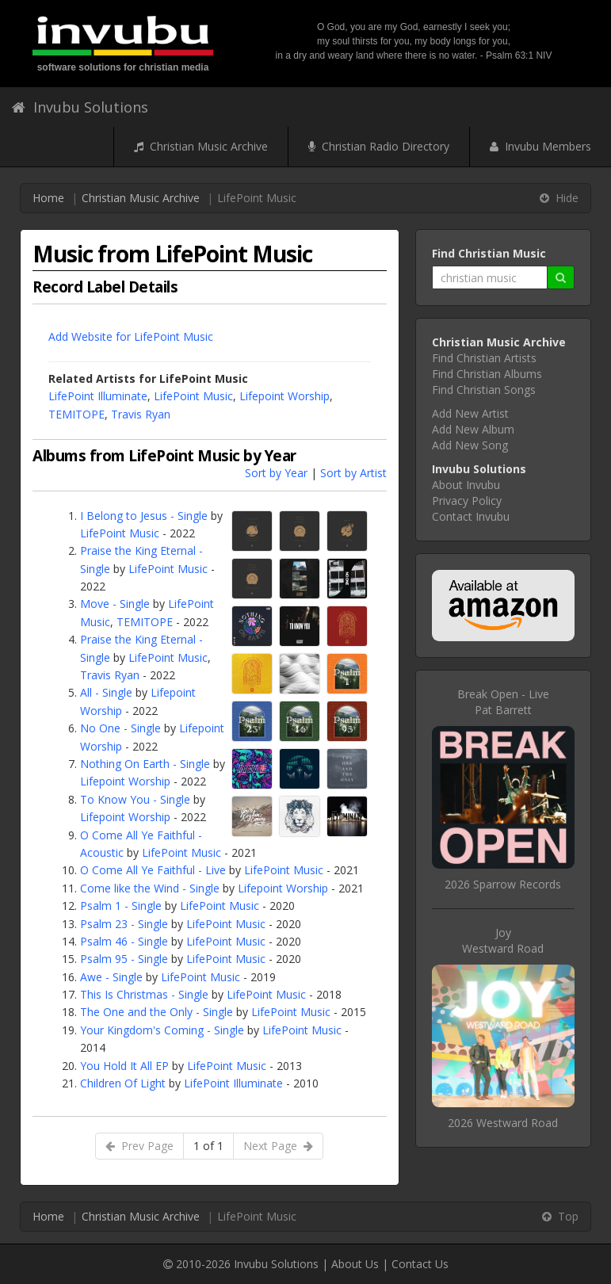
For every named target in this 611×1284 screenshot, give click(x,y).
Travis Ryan (140, 414)
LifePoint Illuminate (97, 395)
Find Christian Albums (487, 373)
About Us (355, 1263)
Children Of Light (123, 1083)
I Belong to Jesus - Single (144, 515)
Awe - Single (111, 976)
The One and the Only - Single (156, 1011)
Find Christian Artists (484, 357)
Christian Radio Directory (378, 146)
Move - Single (115, 603)
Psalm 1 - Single (121, 905)
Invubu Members (540, 146)
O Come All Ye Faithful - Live (153, 869)
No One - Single (120, 728)
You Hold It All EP (124, 1065)
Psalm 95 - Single (124, 958)
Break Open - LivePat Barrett (503, 701)
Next (278, 1145)
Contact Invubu (471, 516)
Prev (139, 1145)
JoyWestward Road (503, 940)
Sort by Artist (353, 472)
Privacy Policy (467, 500)
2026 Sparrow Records (503, 884)
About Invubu (466, 484)
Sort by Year (276, 472)
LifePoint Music (193, 395)
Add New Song (470, 445)
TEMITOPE (76, 414)
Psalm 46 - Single (124, 941)
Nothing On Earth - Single (145, 763)
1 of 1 (208, 1145)
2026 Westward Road (503, 1122)
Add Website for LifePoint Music (130, 336)
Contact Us (420, 1263)
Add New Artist (470, 413)
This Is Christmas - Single (144, 994)
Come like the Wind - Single (150, 888)
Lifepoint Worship (284, 395)
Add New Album (473, 429)
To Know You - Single (135, 799)
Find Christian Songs (484, 389)
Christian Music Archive (201, 146)
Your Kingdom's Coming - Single (162, 1030)
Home (48, 197)
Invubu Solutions (80, 107)
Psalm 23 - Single (124, 923)
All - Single (106, 692)
